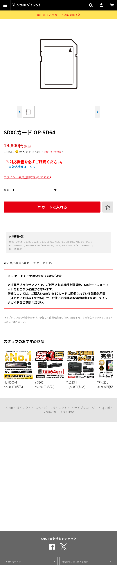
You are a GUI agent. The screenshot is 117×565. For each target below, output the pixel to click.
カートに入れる (52, 207)
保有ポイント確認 (52, 151)
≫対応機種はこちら (22, 167)
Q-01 (11, 241)
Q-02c (27, 241)
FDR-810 (46, 245)
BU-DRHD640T (84, 245)
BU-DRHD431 (84, 241)
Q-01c (19, 241)
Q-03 (42, 241)
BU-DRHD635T (33, 245)
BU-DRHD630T (16, 245)
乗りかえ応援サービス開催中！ (58, 15)
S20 (58, 241)
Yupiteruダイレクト (18, 407)
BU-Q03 (51, 241)
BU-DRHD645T (16, 248)
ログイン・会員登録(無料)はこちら (27, 177)
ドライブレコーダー (84, 407)
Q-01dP (56, 245)
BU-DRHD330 (69, 241)
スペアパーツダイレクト (51, 407)
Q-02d (35, 241)
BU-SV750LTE (68, 245)
